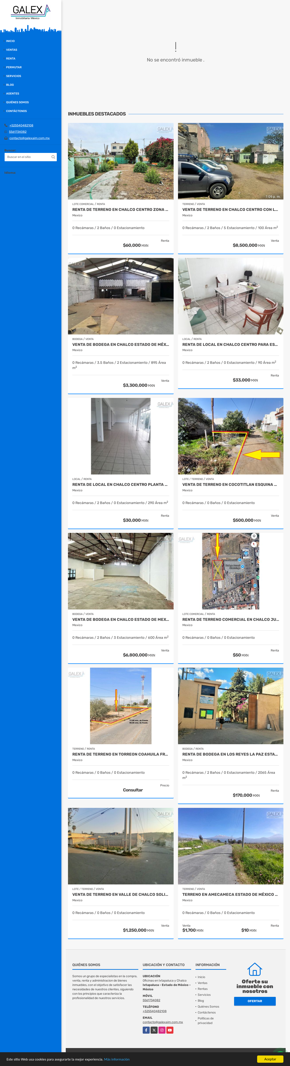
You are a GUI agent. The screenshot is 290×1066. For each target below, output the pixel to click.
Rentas (203, 989)
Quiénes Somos (17, 102)
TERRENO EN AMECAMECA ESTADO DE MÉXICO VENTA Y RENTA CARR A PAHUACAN (230, 894)
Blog (10, 84)
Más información (117, 1059)
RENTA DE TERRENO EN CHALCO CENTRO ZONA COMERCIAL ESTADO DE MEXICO (120, 209)
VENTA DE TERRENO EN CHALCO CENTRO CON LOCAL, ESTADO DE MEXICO (230, 209)
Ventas (11, 49)
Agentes (12, 93)
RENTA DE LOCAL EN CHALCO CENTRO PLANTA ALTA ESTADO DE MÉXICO (120, 484)
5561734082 (18, 132)
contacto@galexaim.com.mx (29, 138)
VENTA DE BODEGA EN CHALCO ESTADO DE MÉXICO (120, 344)
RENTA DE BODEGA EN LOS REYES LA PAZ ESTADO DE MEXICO (230, 754)
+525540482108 (21, 125)
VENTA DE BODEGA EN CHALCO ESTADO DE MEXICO (120, 619)
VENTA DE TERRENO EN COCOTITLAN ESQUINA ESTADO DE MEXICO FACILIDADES (230, 484)
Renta (10, 58)
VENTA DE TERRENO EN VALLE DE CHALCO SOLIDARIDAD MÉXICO (120, 894)
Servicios (13, 76)
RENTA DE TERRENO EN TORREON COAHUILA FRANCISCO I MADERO (120, 754)
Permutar (14, 67)
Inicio (10, 41)
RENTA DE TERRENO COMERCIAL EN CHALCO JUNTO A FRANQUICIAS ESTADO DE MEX (230, 619)
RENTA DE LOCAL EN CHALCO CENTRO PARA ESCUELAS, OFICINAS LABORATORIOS (230, 344)
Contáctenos (16, 111)
